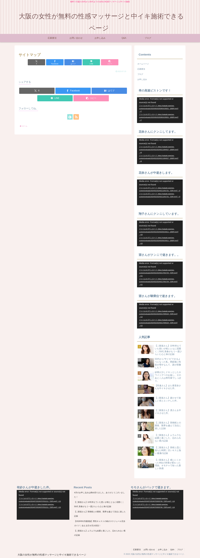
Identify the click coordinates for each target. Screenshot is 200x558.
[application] (160, 110)
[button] (109, 62)
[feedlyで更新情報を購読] (70, 117)
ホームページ (143, 64)
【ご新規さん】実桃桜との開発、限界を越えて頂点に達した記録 (100, 514)
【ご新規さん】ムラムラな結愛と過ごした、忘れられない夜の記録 (100, 533)
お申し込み (142, 79)
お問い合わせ (149, 549)
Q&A (172, 549)
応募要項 (141, 69)
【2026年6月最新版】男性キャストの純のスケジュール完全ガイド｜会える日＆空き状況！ (99, 523)
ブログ (140, 74)
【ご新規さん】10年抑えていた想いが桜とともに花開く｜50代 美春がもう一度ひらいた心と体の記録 (99, 504)
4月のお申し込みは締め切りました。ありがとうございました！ (99, 494)
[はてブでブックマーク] (73, 62)
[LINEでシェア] (91, 62)
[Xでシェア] (36, 62)
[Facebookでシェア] (55, 62)
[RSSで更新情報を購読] (76, 117)
